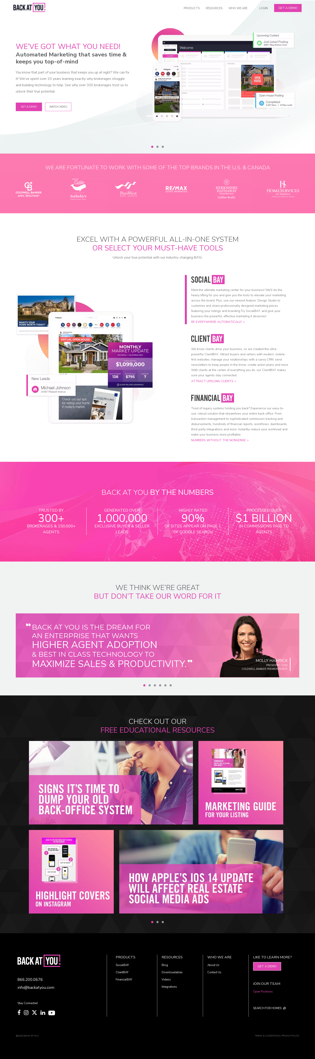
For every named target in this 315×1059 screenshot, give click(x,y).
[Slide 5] (165, 685)
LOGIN (263, 8)
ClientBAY (122, 972)
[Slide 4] (160, 685)
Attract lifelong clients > (213, 381)
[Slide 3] (163, 147)
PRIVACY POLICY (290, 1035)
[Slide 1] (152, 147)
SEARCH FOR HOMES (269, 1008)
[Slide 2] (157, 147)
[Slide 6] (171, 685)
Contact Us (214, 972)
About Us (213, 965)
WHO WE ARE (238, 8)
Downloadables (172, 972)
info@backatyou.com (36, 987)
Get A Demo (287, 8)
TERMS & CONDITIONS (267, 1035)
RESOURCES (214, 8)
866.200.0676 (30, 979)
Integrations (169, 987)
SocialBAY (122, 965)
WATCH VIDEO (58, 107)
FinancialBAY (124, 980)
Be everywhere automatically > (218, 322)
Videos (166, 980)
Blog (165, 965)
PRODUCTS (192, 8)
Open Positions (263, 992)
